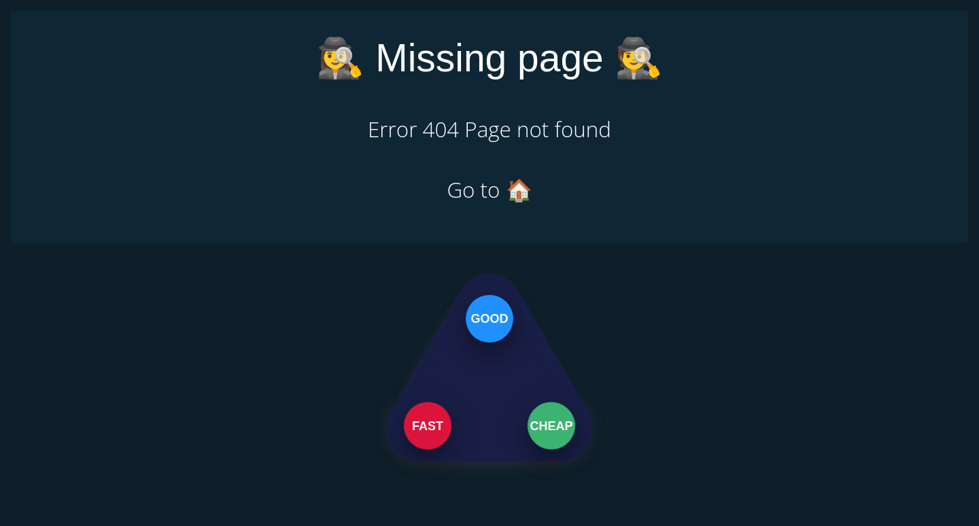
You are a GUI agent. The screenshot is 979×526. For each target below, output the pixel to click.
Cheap (553, 425)
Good (489, 318)
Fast (427, 425)
